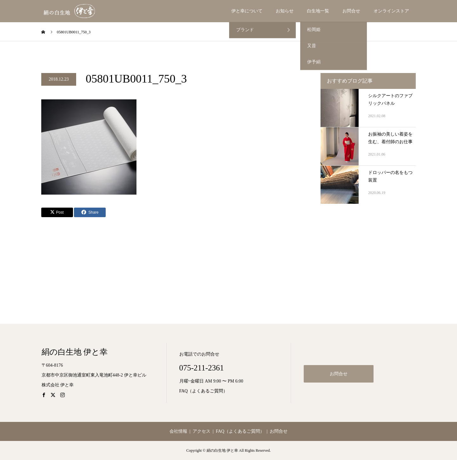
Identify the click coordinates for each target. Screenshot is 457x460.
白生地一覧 (318, 11)
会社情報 (178, 431)
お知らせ (285, 11)
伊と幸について (246, 11)
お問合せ (351, 11)
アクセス (201, 431)
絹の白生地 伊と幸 (75, 352)
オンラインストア (391, 11)
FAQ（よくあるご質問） (203, 391)
